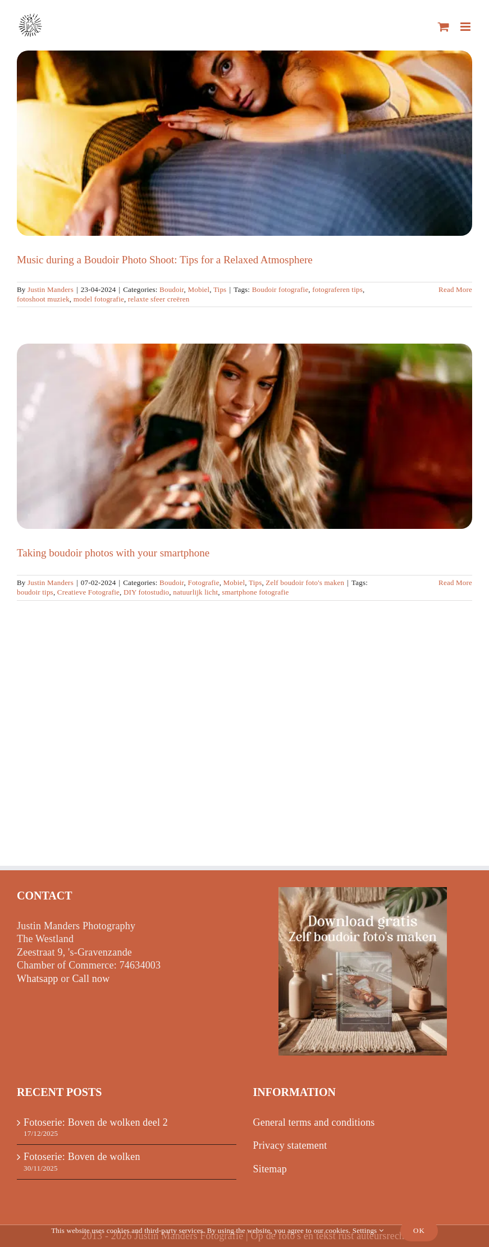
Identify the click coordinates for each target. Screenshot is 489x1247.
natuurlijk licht (195, 592)
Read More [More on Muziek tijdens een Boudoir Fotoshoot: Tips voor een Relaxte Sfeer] (455, 289)
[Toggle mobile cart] (443, 27)
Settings (368, 1230)
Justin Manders (51, 289)
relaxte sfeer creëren (159, 299)
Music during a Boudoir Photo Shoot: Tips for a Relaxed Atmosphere (165, 260)
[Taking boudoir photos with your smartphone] (244, 436)
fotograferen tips (337, 289)
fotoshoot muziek (43, 299)
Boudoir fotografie (280, 289)
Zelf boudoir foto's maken (305, 582)
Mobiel (198, 289)
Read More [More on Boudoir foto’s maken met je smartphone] (455, 582)
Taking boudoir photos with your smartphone (113, 553)
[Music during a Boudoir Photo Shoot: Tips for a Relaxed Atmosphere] (244, 143)
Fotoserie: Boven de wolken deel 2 (96, 1122)
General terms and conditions (314, 1122)
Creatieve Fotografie (88, 592)
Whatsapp (37, 978)
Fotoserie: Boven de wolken (82, 1156)
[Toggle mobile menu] (466, 27)
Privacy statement (290, 1145)
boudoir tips (35, 592)
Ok (419, 1230)
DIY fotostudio (146, 592)
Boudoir (171, 289)
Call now (90, 978)
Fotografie (203, 582)
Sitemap (270, 1169)
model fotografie (99, 299)
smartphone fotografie (255, 592)
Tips (219, 289)
